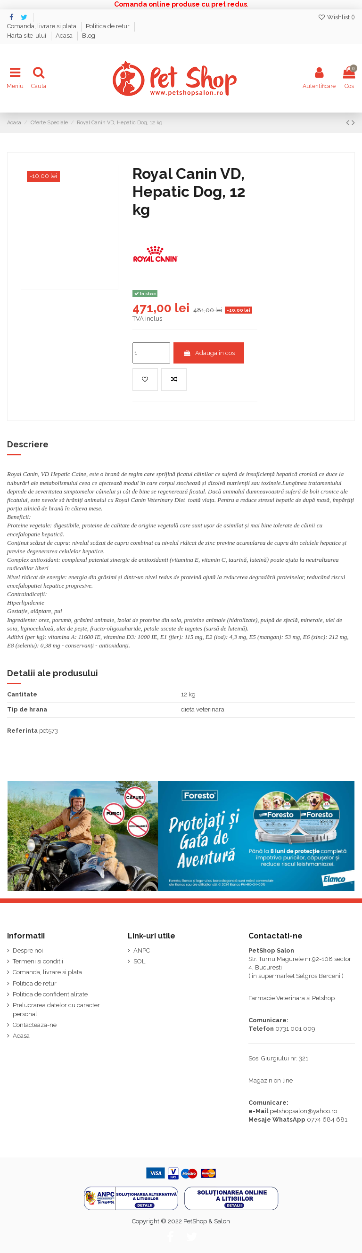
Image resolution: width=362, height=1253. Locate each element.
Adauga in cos (209, 352)
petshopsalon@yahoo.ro (303, 1111)
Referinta (22, 730)
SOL (139, 961)
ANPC (141, 950)
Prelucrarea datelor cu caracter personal (56, 1009)
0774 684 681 (327, 1119)
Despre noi (28, 950)
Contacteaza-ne (35, 1024)
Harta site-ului (27, 35)
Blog (88, 35)
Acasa (65, 35)
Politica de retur (108, 26)
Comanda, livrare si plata (42, 26)
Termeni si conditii (38, 961)
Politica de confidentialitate (50, 994)
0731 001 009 (295, 1028)
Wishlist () (336, 17)
